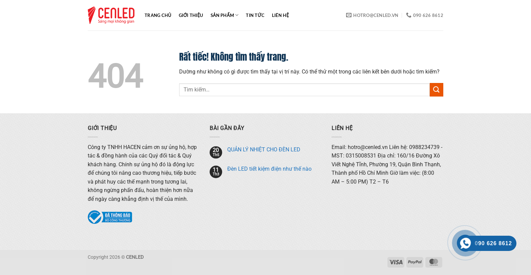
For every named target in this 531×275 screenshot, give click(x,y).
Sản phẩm (225, 15)
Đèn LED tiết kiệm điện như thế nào (269, 169)
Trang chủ (158, 15)
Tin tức (255, 15)
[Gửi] (436, 89)
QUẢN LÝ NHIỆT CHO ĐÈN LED (263, 149)
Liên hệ (280, 15)
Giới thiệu (191, 15)
